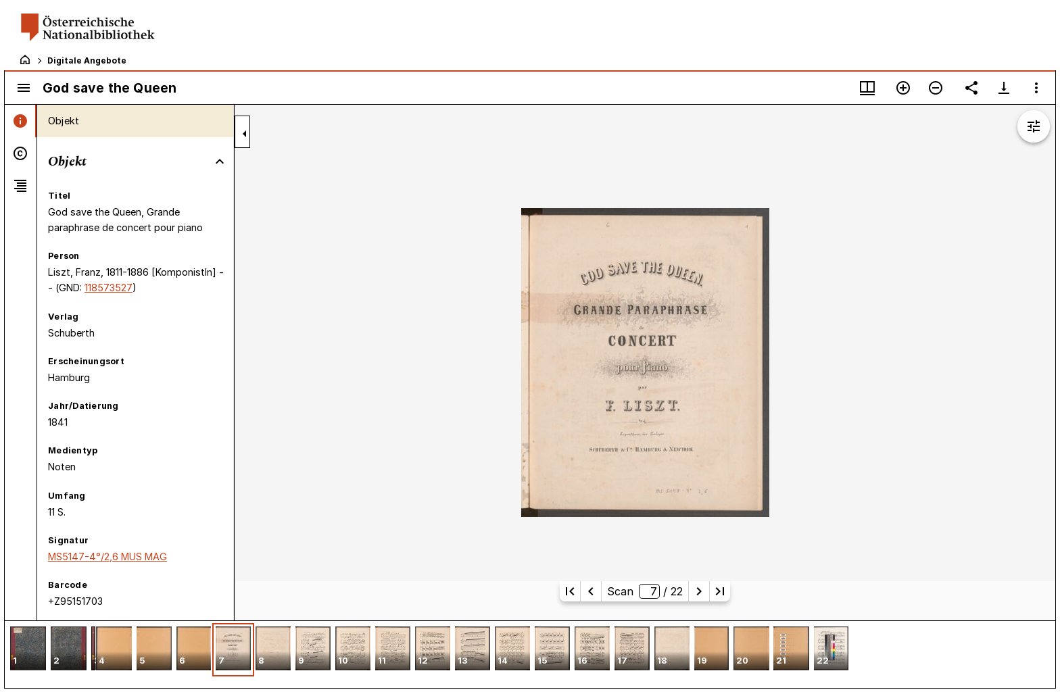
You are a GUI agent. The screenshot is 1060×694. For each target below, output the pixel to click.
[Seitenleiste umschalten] (23, 88)
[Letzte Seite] (720, 591)
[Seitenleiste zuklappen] (245, 134)
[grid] (530, 654)
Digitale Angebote (86, 60)
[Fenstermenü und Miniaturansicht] (867, 88)
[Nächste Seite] (699, 591)
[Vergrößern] (903, 88)
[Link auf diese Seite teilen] (971, 88)
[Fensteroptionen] (1036, 88)
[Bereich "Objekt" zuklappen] (220, 161)
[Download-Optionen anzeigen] (1004, 88)
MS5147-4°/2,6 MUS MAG (107, 556)
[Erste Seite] (570, 591)
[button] (28, 649)
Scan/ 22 (644, 591)
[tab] (21, 121)
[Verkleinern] (935, 88)
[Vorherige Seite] (591, 591)
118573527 (108, 287)
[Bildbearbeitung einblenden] (1033, 126)
